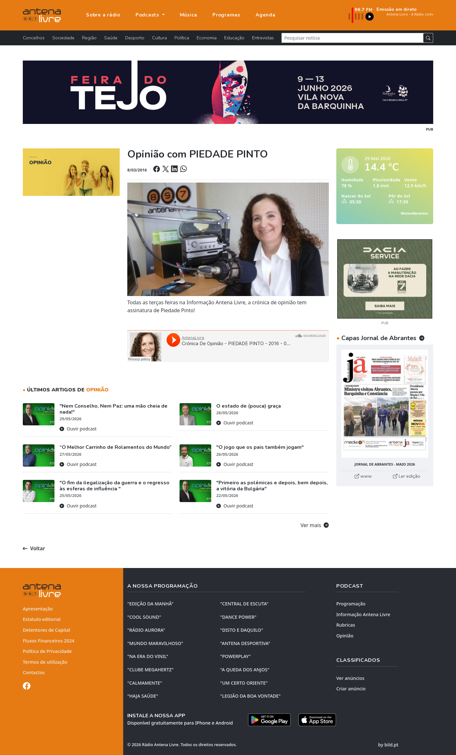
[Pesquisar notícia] (352, 38)
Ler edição (406, 476)
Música (189, 15)
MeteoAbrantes (414, 213)
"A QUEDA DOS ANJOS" (244, 670)
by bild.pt (388, 745)
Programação (350, 604)
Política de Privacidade (47, 651)
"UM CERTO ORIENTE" (244, 683)
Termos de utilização (45, 662)
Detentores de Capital (46, 630)
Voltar (34, 548)
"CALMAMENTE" (144, 683)
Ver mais (315, 525)
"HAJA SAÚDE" (142, 696)
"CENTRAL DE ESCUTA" (244, 604)
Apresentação (38, 609)
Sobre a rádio (103, 15)
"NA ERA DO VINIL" (147, 656)
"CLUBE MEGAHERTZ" (150, 670)
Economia (207, 38)
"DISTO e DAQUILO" (241, 630)
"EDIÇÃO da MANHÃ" (150, 604)
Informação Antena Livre (363, 614)
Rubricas (345, 625)
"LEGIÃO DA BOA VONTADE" (250, 696)
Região (89, 38)
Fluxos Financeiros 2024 (48, 641)
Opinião (344, 636)
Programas (226, 15)
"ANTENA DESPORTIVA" (245, 643)
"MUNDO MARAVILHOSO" (155, 643)
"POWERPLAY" (235, 656)
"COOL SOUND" (144, 617)
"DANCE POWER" (238, 617)
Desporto (134, 38)
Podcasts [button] (148, 15)
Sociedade (63, 38)
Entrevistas (263, 38)
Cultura (159, 38)
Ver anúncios (350, 678)
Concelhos (34, 38)
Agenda (266, 15)
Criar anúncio (350, 689)
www (363, 476)
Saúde (110, 38)
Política (181, 38)
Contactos (34, 672)
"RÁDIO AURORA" (146, 630)
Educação (234, 38)
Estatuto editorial (41, 619)
